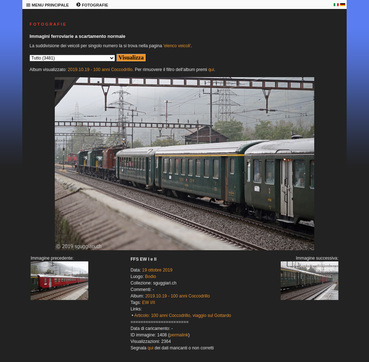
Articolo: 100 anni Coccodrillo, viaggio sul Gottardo (182, 315)
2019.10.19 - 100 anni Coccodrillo (100, 69)
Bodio (150, 276)
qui (211, 69)
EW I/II (148, 302)
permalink (178, 334)
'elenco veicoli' (177, 45)
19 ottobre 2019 (157, 270)
